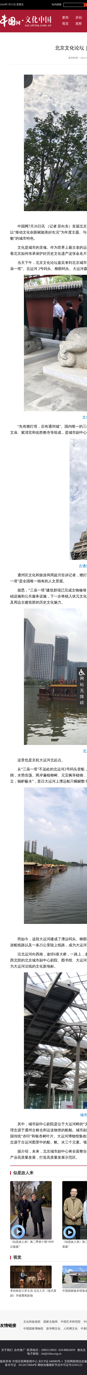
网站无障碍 (82, 690)
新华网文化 (53, 1328)
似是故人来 (23, 1173)
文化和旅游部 (31, 1321)
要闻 (65, 17)
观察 (78, 23)
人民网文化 (70, 1328)
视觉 (65, 23)
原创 (78, 17)
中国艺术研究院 (71, 1321)
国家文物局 (50, 1321)
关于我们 (7, 1350)
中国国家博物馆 (33, 1328)
